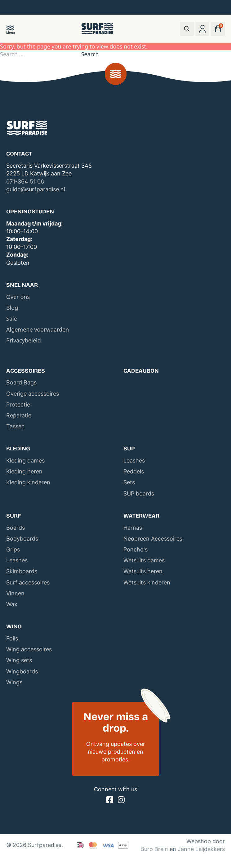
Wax (11, 604)
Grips (13, 549)
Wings (14, 682)
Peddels (133, 471)
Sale (11, 318)
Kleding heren (24, 471)
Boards (15, 527)
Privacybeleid (23, 340)
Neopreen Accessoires (152, 538)
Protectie (18, 404)
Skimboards (21, 571)
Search (90, 54)
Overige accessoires (32, 393)
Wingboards (22, 671)
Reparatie (18, 415)
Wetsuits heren (142, 571)
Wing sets (19, 660)
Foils (12, 638)
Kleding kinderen (28, 482)
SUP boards (138, 493)
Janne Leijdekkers (201, 849)
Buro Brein (154, 849)
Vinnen (15, 593)
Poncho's (135, 549)
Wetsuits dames (144, 560)
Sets (129, 482)
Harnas (132, 527)
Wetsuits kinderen (146, 582)
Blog (12, 307)
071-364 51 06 (25, 181)
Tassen (15, 426)
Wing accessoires (29, 649)
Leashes (134, 460)
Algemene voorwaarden (37, 329)
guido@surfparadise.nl (35, 189)
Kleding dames (25, 460)
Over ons (18, 296)
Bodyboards (22, 538)
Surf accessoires (28, 582)
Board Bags (21, 382)
